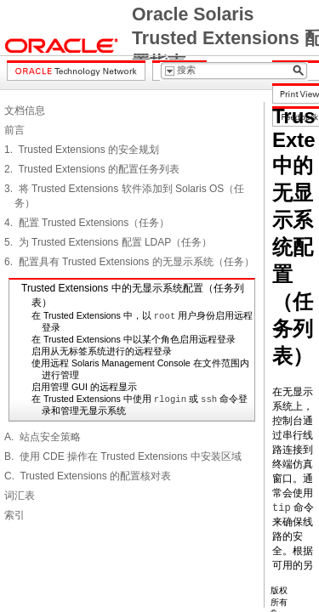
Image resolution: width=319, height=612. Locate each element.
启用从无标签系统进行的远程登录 (101, 351)
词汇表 (19, 496)
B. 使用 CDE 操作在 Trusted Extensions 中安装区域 (123, 456)
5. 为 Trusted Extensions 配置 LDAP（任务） (108, 242)
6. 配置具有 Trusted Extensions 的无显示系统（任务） (129, 262)
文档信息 (24, 110)
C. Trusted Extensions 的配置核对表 (87, 476)
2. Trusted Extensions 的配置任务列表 (91, 169)
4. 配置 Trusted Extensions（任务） (86, 223)
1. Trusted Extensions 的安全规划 (81, 150)
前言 (14, 130)
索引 (14, 515)
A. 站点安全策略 (42, 437)
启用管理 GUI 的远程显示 (84, 387)
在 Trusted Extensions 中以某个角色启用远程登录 (133, 339)
